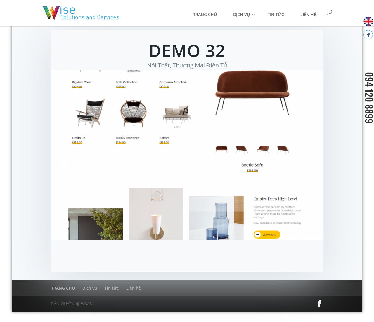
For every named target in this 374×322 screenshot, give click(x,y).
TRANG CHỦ (205, 14)
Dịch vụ (241, 14)
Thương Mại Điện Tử (200, 65)
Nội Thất (158, 65)
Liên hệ (308, 14)
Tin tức (276, 14)
